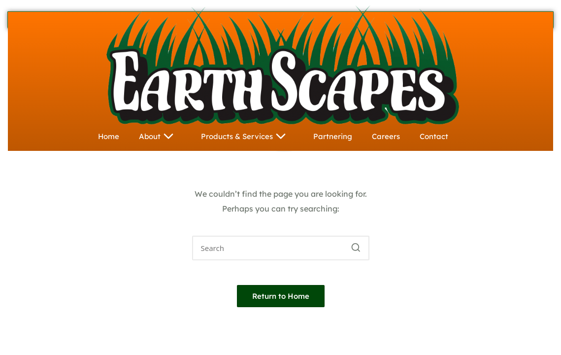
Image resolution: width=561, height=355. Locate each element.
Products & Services (247, 136)
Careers (386, 136)
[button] (356, 248)
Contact (434, 136)
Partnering (332, 136)
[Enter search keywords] (280, 248)
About (160, 136)
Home (108, 136)
